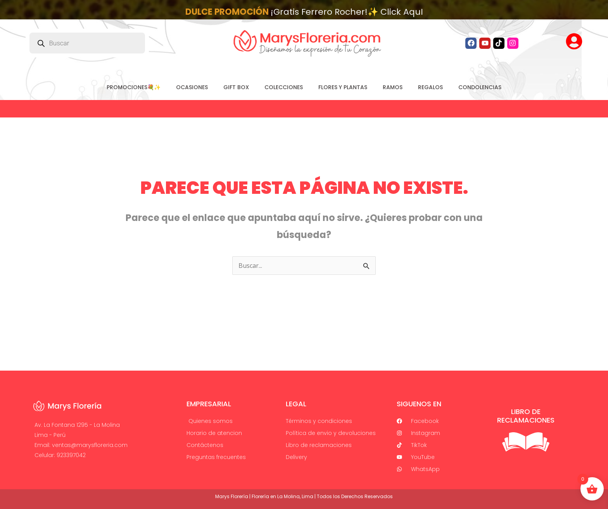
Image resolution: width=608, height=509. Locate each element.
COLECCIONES (283, 87)
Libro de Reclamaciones (525, 416)
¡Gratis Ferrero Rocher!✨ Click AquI (304, 12)
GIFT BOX (236, 87)
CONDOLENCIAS (479, 87)
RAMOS (392, 87)
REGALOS (430, 87)
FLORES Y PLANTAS (342, 87)
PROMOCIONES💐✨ (134, 87)
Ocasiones (192, 87)
